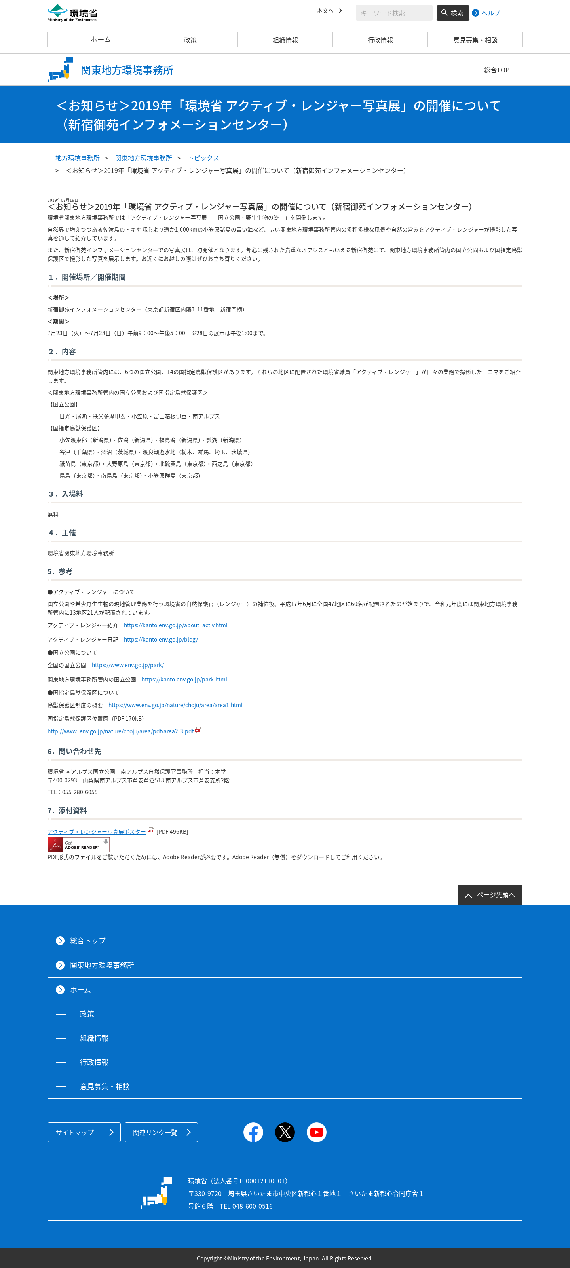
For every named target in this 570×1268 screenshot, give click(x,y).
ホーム (95, 39)
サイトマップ (75, 1132)
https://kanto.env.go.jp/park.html (184, 679)
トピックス (203, 157)
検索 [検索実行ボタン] (457, 12)
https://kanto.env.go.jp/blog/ (161, 639)
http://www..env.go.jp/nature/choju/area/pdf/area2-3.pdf (121, 731)
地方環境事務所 (77, 157)
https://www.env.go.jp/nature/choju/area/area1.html (175, 705)
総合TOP (496, 69)
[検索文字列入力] (394, 13)
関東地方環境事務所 (143, 157)
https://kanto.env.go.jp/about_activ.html (176, 625)
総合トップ (88, 940)
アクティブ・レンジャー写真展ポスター (97, 831)
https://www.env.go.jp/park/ (128, 665)
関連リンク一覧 (155, 1132)
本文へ (326, 11)
